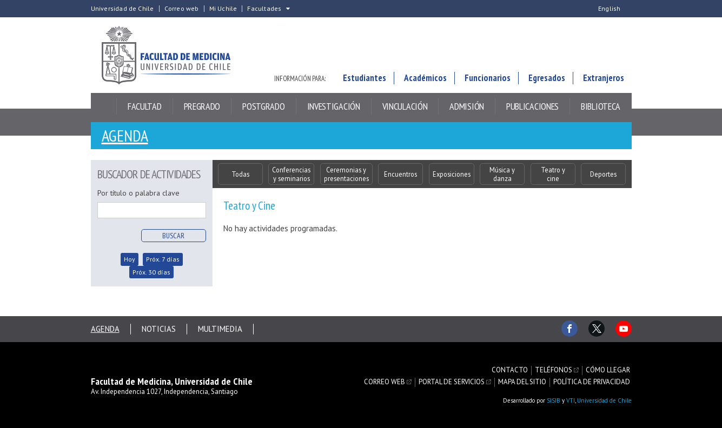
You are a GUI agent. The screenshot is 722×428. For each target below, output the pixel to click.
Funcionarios (488, 78)
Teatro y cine (553, 174)
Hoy (129, 259)
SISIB (553, 400)
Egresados (546, 78)
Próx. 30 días (151, 272)
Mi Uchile (223, 8)
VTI (570, 400)
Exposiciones (452, 174)
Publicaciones (532, 106)
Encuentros (400, 174)
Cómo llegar (608, 370)
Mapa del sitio (522, 382)
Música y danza (502, 174)
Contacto (510, 370)
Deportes (603, 174)
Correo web (181, 8)
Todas (240, 174)
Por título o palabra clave (138, 193)
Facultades (264, 8)
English (609, 8)
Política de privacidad (591, 382)
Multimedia (220, 329)
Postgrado (263, 106)
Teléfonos (553, 370)
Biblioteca (600, 106)
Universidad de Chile (122, 8)
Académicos (425, 78)
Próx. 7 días (163, 259)
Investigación (333, 106)
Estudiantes (364, 78)
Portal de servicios (452, 382)
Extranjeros (603, 78)
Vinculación (405, 106)
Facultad (145, 106)
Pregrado (202, 106)
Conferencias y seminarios (291, 174)
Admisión (466, 106)
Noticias (159, 329)
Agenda (125, 135)
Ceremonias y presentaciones (346, 174)
